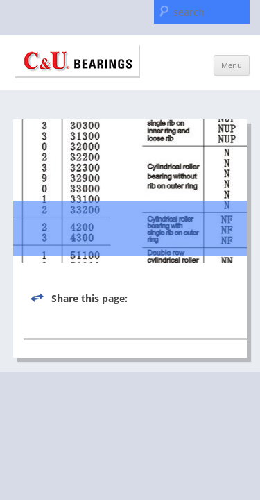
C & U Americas (77, 61)
